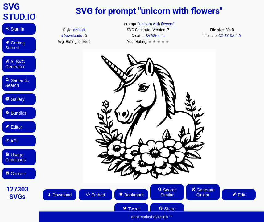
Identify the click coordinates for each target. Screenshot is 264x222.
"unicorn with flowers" (156, 24)
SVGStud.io (155, 36)
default (79, 30)
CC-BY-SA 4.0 (229, 36)
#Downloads (72, 36)
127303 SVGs (17, 193)
